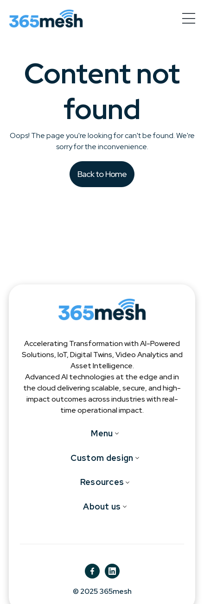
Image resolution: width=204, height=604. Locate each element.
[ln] (112, 571)
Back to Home (102, 174)
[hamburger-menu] (188, 18)
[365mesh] (46, 18)
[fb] (92, 571)
